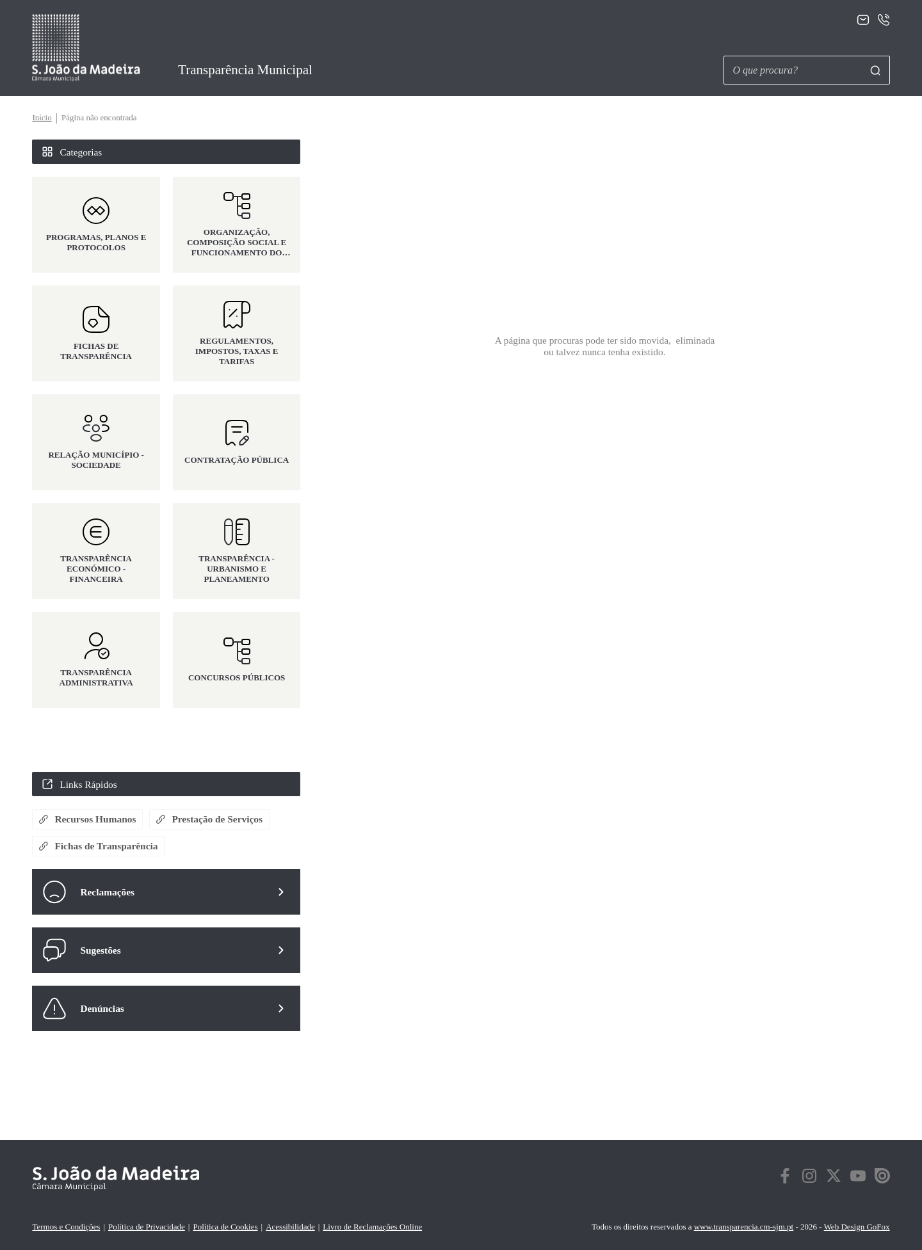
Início (41, 117)
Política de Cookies (225, 1226)
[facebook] (785, 1178)
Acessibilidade (290, 1226)
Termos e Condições (66, 1226)
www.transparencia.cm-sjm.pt (743, 1226)
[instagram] (809, 1178)
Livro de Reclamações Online (372, 1226)
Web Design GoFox (857, 1226)
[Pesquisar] (875, 70)
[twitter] (833, 1178)
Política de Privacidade (146, 1226)
